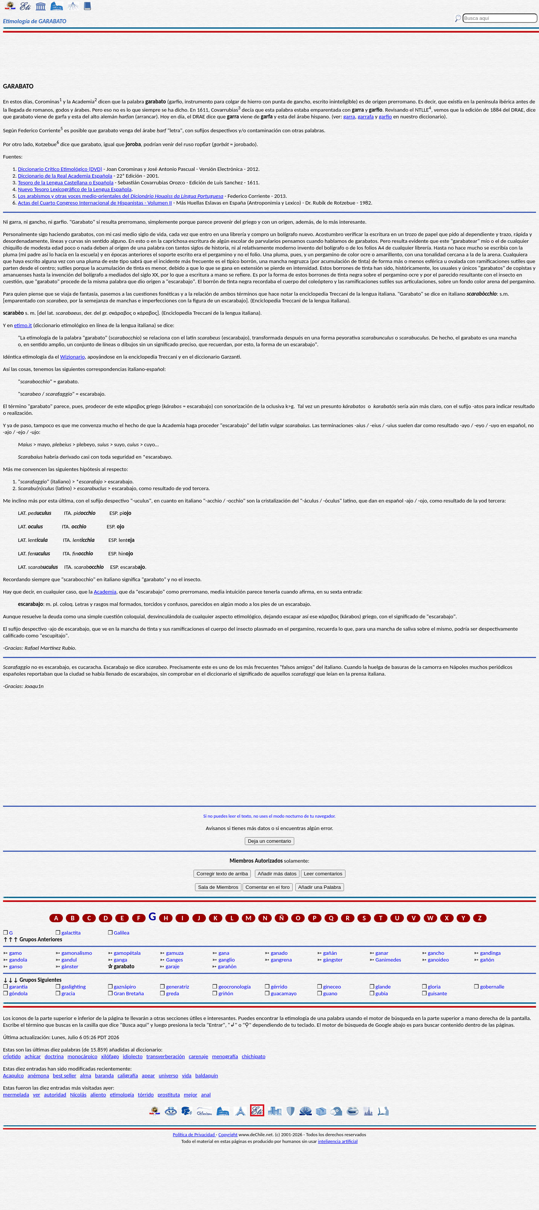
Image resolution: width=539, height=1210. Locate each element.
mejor (190, 1094)
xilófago (110, 1056)
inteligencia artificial (338, 1141)
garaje (172, 966)
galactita (70, 932)
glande (383, 986)
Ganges (174, 959)
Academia (105, 591)
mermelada (16, 1094)
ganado (279, 953)
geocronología (235, 986)
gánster (69, 966)
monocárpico (82, 1056)
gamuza (175, 953)
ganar (381, 953)
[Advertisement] (269, 57)
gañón (487, 959)
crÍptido (12, 1056)
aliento (98, 1094)
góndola (18, 993)
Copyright (228, 1134)
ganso (15, 966)
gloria (434, 986)
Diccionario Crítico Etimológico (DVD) (60, 169)
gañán (330, 953)
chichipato (253, 1056)
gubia (381, 993)
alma (85, 1075)
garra (349, 116)
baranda (104, 1075)
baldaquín (206, 1075)
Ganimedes (388, 959)
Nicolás (78, 1094)
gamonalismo (76, 953)
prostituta (169, 1094)
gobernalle (492, 986)
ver (36, 1094)
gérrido (279, 986)
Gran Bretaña (129, 993)
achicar (33, 1056)
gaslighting (73, 986)
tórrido (145, 1094)
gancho (436, 953)
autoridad (55, 1094)
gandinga (490, 953)
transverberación (165, 1056)
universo (168, 1075)
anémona (38, 1075)
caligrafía (128, 1075)
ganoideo (438, 959)
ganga (120, 959)
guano (330, 993)
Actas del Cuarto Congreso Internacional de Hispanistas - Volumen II (95, 202)
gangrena (281, 959)
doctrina (54, 1056)
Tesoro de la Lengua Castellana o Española (65, 182)
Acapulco (13, 1075)
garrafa (366, 116)
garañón (227, 966)
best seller (64, 1075)
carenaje (198, 1056)
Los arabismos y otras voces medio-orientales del (120, 196)
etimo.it (23, 325)
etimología (122, 1094)
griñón (226, 993)
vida (186, 1075)
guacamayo (283, 993)
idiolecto (133, 1056)
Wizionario (72, 356)
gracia (68, 993)
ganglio (227, 959)
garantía (18, 986)
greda (172, 993)
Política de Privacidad (194, 1134)
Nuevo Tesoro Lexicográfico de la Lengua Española (74, 189)
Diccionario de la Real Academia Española (65, 175)
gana (224, 953)
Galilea (122, 932)
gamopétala (127, 953)
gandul (69, 959)
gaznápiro (125, 986)
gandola (18, 959)
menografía (225, 1056)
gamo (15, 953)
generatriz (177, 986)
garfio (385, 116)
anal (206, 1094)
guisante (437, 993)
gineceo (332, 986)
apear (148, 1075)
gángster (332, 959)
